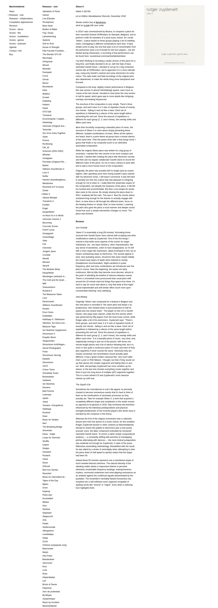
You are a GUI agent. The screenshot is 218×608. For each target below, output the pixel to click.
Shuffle (46, 441)
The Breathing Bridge (52, 427)
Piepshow (47, 588)
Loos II (46, 172)
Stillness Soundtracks (53, 305)
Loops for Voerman (51, 437)
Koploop (46, 491)
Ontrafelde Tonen (51, 373)
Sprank (46, 266)
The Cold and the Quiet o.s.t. (55, 280)
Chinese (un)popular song (55, 545)
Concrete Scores (50, 226)
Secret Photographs (52, 348)
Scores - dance (16, 29)
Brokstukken (48, 377)
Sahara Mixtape (50, 197)
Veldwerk (47, 380)
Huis (45, 505)
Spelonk (46, 40)
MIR (44, 283)
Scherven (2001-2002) (53, 151)
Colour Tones (49, 369)
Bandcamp (101, 22)
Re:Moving (47, 144)
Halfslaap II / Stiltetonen (54, 319)
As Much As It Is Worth (53, 215)
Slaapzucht (48, 516)
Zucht (45, 541)
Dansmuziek (48, 301)
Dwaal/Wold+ (49, 212)
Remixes (13, 26)
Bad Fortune (48, 391)
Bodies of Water (50, 29)
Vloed (45, 402)
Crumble (46, 255)
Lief (44, 581)
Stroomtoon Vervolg (52, 355)
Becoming (47, 223)
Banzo (46, 83)
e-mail (86, 25)
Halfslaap (47, 409)
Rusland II (47, 291)
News (11, 11)
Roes (45, 574)
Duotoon (46, 412)
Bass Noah (48, 26)
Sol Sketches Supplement (54, 330)
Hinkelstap (47, 122)
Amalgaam (47, 158)
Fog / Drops (48, 33)
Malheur (46, 94)
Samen (46, 15)
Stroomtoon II (49, 334)
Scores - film (15, 33)
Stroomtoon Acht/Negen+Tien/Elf (55, 344)
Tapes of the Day (50, 480)
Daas (45, 416)
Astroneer (47, 248)
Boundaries (48, 86)
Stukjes (46, 448)
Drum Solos (48, 312)
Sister (45, 137)
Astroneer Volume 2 (52, 219)
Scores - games (16, 40)
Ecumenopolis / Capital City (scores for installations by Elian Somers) (55, 119)
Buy (11, 54)
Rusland (46, 455)
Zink (44, 520)
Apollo (45, 398)
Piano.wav (47, 495)
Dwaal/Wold (48, 273)
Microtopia (47, 58)
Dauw (45, 463)
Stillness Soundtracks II (53, 169)
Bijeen (45, 484)
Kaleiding (47, 101)
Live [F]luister (49, 18)
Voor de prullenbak (51, 591)
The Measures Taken (52, 294)
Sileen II (46, 194)
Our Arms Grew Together (54, 133)
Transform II (48, 201)
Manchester (48, 548)
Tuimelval (47, 115)
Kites (45, 90)
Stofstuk (46, 509)
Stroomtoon (48, 362)
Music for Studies (51, 420)
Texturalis (47, 129)
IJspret (46, 445)
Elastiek (46, 359)
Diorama (46, 387)
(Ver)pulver (48, 61)
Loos (45, 298)
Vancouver (47, 563)
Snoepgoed (48, 233)
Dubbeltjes (47, 316)
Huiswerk (47, 452)
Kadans (46, 104)
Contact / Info (15, 51)
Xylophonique (49, 599)
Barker (46, 165)
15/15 (45, 366)
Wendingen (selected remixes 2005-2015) (55, 276)
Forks (45, 351)
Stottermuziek (49, 527)
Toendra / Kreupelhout (53, 405)
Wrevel (46, 65)
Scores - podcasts (17, 43)
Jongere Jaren (49, 251)
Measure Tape (49, 326)
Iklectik (46, 258)
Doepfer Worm (49, 337)
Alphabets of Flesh (51, 11)
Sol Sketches (49, 384)
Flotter (46, 523)
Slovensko (47, 430)
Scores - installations (18, 36)
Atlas (45, 240)
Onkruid (46, 466)
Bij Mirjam (47, 595)
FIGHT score (48, 230)
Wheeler (46, 154)
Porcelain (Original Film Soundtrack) (55, 162)
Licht (45, 570)
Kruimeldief (48, 498)
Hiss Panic (47, 556)
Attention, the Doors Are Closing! (55, 323)
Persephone (48, 22)
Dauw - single (49, 434)
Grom (45, 488)
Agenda (12, 47)
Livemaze (47, 394)
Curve (45, 76)
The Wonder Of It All (52, 54)
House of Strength (51, 47)
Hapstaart (47, 513)
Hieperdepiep (49, 577)
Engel (45, 208)
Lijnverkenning (49, 36)
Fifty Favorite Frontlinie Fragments (55, 51)
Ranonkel (47, 473)
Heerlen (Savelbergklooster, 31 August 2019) (55, 180)
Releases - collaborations (21, 18)
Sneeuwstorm (49, 287)
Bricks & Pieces (50, 584)
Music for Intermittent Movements (55, 477)
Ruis (45, 566)
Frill (44, 244)
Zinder (46, 190)
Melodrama (48, 183)
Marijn (45, 552)
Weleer (46, 502)
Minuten (46, 262)
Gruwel (46, 97)
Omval (46, 79)
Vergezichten (49, 341)
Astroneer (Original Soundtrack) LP (55, 126)
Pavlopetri (47, 72)
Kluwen (46, 308)
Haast (45, 108)
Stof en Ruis (48, 43)
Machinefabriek (50, 606)
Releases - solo (16, 15)
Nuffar (45, 176)
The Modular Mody (51, 269)
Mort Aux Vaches (50, 470)
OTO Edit (47, 112)
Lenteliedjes (48, 534)
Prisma (46, 140)
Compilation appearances (21, 22)
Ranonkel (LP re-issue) (53, 187)
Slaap (45, 538)
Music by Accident (51, 602)
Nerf (44, 423)
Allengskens (48, 531)
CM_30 (46, 147)
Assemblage (48, 237)
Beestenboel (48, 559)
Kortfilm (46, 205)
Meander (47, 69)
